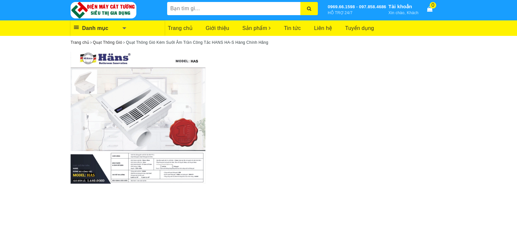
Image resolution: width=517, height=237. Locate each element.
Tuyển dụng (359, 28)
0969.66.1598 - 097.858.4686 (357, 6)
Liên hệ (323, 28)
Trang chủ (180, 28)
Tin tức (292, 28)
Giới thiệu (217, 28)
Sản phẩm (256, 28)
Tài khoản (400, 6)
